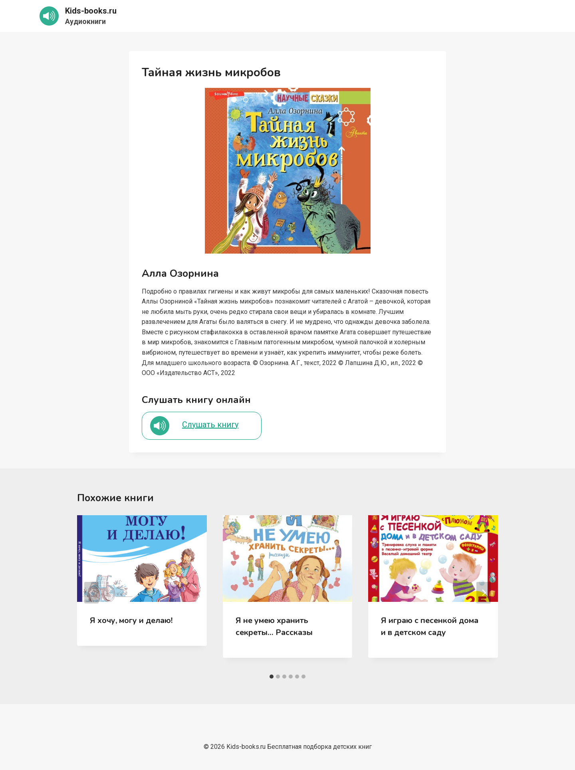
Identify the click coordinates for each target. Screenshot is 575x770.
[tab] (272, 677)
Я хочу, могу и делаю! (131, 620)
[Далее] (483, 592)
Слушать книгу (210, 424)
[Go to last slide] (91, 592)
